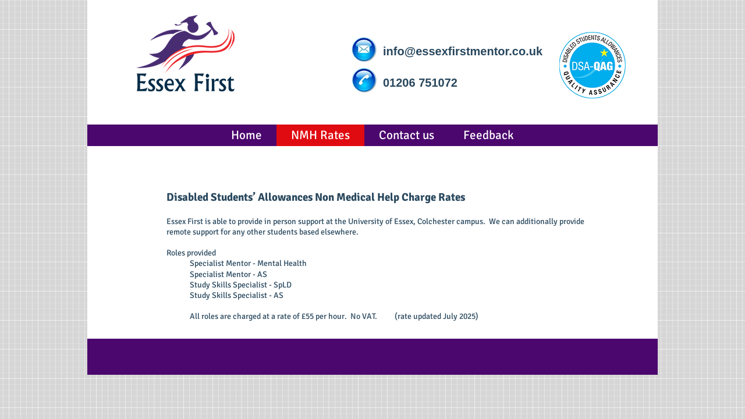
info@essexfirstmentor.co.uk (462, 51)
